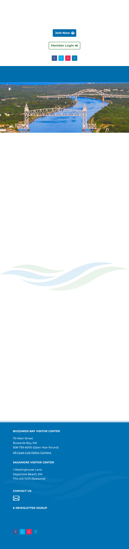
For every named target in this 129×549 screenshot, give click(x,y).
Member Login (62, 45)
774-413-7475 (22, 478)
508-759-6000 (22, 447)
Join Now (62, 33)
